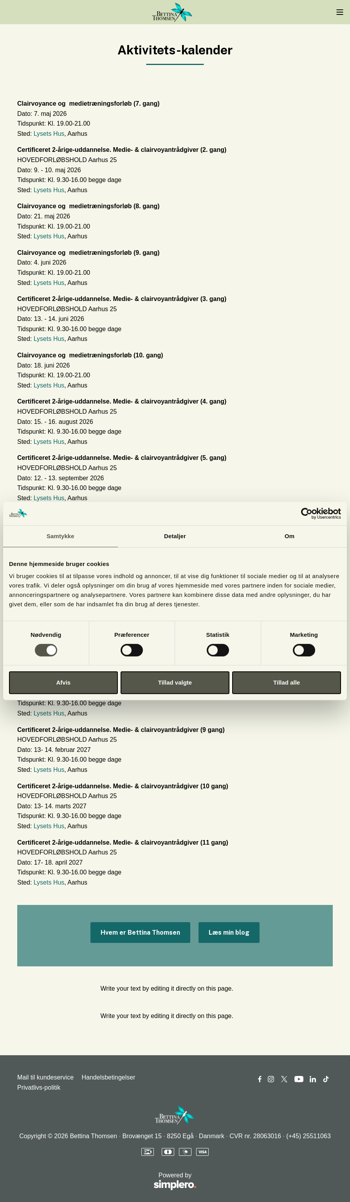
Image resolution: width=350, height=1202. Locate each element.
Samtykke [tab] (60, 536)
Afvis (63, 682)
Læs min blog (229, 932)
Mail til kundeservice (45, 1077)
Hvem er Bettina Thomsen (140, 932)
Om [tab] (289, 536)
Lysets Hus (49, 133)
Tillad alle (286, 682)
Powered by (107, 1182)
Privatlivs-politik (38, 1087)
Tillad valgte (175, 682)
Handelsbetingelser (108, 1077)
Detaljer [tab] (175, 536)
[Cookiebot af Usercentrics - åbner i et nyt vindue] (306, 513)
